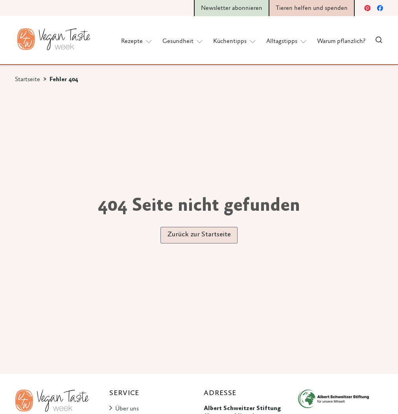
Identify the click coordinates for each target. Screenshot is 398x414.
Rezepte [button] (137, 41)
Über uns (127, 409)
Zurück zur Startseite (199, 234)
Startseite (27, 79)
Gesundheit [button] (183, 41)
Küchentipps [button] (235, 41)
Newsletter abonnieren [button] (231, 8)
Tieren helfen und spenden (312, 8)
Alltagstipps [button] (287, 41)
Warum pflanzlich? (341, 41)
